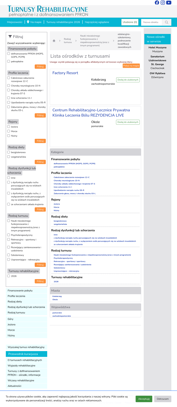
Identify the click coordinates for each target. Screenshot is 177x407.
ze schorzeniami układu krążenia (27, 204)
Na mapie (34, 22)
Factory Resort (65, 72)
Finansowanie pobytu (20, 290)
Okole (55, 299)
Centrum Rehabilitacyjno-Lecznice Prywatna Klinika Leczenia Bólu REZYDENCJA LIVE (91, 112)
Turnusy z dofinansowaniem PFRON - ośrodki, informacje (24, 373)
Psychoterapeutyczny (22, 235)
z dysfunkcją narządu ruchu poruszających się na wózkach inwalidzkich (26, 185)
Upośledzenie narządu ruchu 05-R (28, 102)
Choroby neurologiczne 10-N (25, 85)
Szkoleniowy (17, 255)
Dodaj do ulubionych (128, 79)
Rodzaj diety (15, 301)
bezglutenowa (18, 152)
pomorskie (57, 312)
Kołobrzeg (57, 296)
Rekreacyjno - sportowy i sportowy (23, 241)
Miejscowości (14, 22)
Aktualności (14, 386)
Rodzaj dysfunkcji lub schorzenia (26, 307)
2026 (14, 276)
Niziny (14, 135)
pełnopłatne (17, 61)
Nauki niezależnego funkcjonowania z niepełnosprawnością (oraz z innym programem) (25, 225)
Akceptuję (144, 399)
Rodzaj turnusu (16, 312)
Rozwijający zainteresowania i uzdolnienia (26, 249)
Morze (14, 131)
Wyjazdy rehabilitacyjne (21, 365)
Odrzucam (163, 399)
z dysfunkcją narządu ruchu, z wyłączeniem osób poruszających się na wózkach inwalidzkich (28, 196)
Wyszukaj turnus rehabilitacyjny (26, 347)
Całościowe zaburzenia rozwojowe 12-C (22, 79)
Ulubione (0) (130, 22)
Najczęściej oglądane (97, 22)
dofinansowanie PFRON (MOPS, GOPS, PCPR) (27, 55)
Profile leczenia (16, 296)
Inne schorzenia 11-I (21, 98)
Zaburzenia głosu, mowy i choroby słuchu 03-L (28, 109)
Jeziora (14, 126)
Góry (10, 319)
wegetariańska (18, 156)
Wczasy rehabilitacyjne (21, 380)
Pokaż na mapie (131, 65)
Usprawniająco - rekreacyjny (25, 259)
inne (13, 177)
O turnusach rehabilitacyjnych (25, 360)
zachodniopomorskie (62, 316)
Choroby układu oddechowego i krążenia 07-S (27, 92)
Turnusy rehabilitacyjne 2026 (63, 22)
